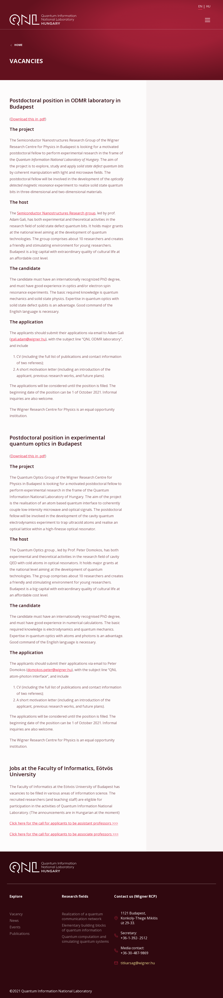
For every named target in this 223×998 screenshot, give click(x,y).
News (14, 920)
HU (208, 6)
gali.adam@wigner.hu (28, 339)
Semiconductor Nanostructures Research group (56, 213)
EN (200, 6)
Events (15, 927)
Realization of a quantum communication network (82, 916)
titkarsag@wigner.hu (138, 963)
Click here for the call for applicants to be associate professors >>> (64, 834)
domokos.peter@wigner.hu (49, 670)
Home (18, 45)
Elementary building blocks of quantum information (84, 927)
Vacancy (16, 914)
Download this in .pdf (28, 119)
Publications (20, 933)
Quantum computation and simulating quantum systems (85, 939)
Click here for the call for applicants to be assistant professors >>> (64, 823)
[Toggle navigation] (207, 20)
